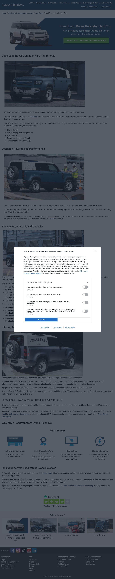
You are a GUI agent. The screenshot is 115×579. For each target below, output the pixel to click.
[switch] (85, 287)
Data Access (57, 327)
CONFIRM (41, 319)
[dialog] (57, 289)
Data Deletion (45, 327)
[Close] (96, 251)
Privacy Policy (70, 327)
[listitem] (57, 282)
